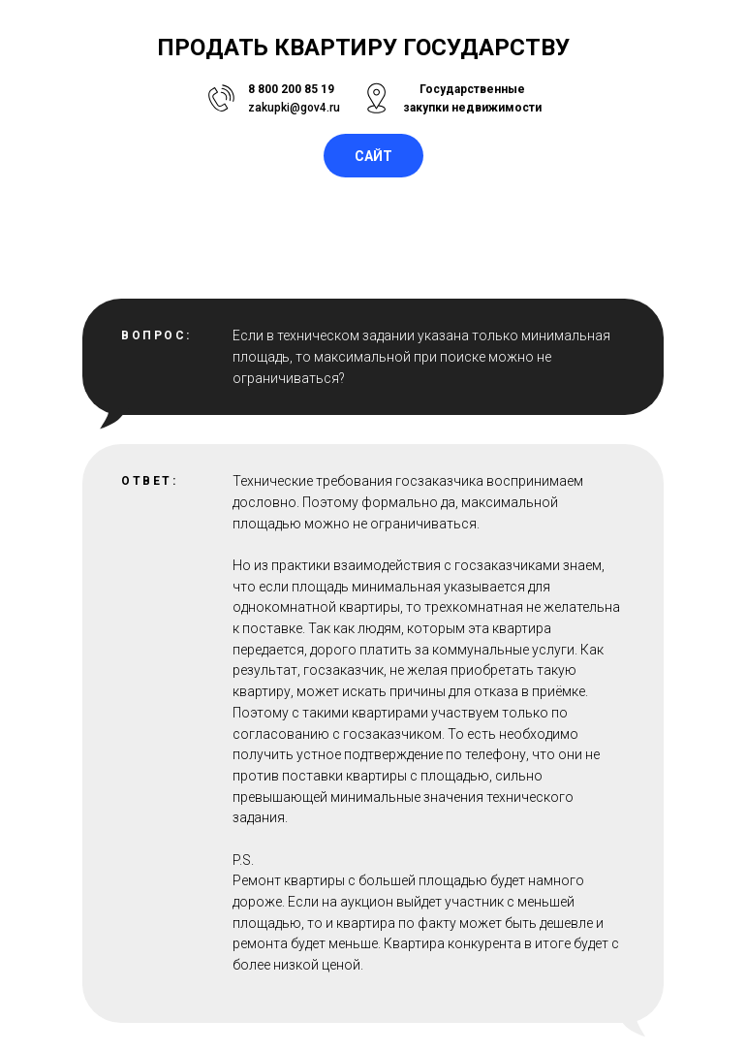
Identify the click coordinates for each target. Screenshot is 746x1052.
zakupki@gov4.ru (294, 107)
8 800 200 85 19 (291, 89)
